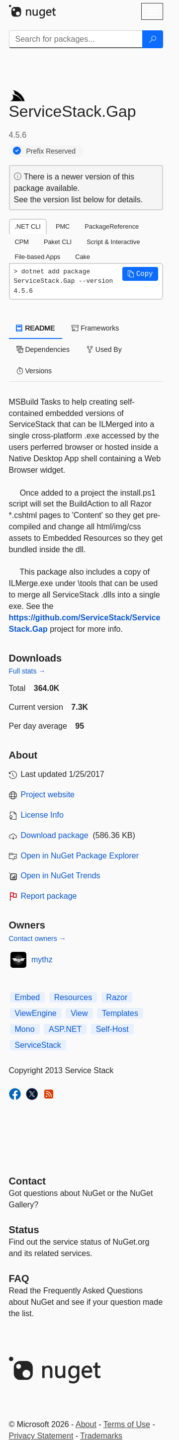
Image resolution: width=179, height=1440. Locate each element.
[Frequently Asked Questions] (19, 1278)
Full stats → (27, 671)
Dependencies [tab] (43, 349)
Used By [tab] (104, 349)
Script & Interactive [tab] (113, 242)
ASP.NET (65, 1029)
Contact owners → (37, 938)
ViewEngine (36, 1013)
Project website (48, 794)
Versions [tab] (34, 371)
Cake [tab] (82, 256)
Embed (27, 997)
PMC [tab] (63, 226)
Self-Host (112, 1029)
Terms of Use (126, 1424)
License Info (42, 815)
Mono (25, 1029)
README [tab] (35, 328)
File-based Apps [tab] (38, 256)
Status (24, 1229)
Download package (55, 835)
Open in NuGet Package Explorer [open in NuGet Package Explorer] (80, 855)
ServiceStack (38, 1045)
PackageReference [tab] (112, 226)
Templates (120, 1013)
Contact (27, 1181)
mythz (42, 959)
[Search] (152, 39)
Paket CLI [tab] (58, 242)
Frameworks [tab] (95, 328)
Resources (73, 997)
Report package (49, 896)
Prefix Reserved (51, 151)
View (79, 1013)
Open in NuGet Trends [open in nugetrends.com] (60, 875)
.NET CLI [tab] (28, 226)
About (86, 1424)
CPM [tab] (22, 242)
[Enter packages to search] (76, 39)
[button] (140, 274)
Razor (117, 997)
